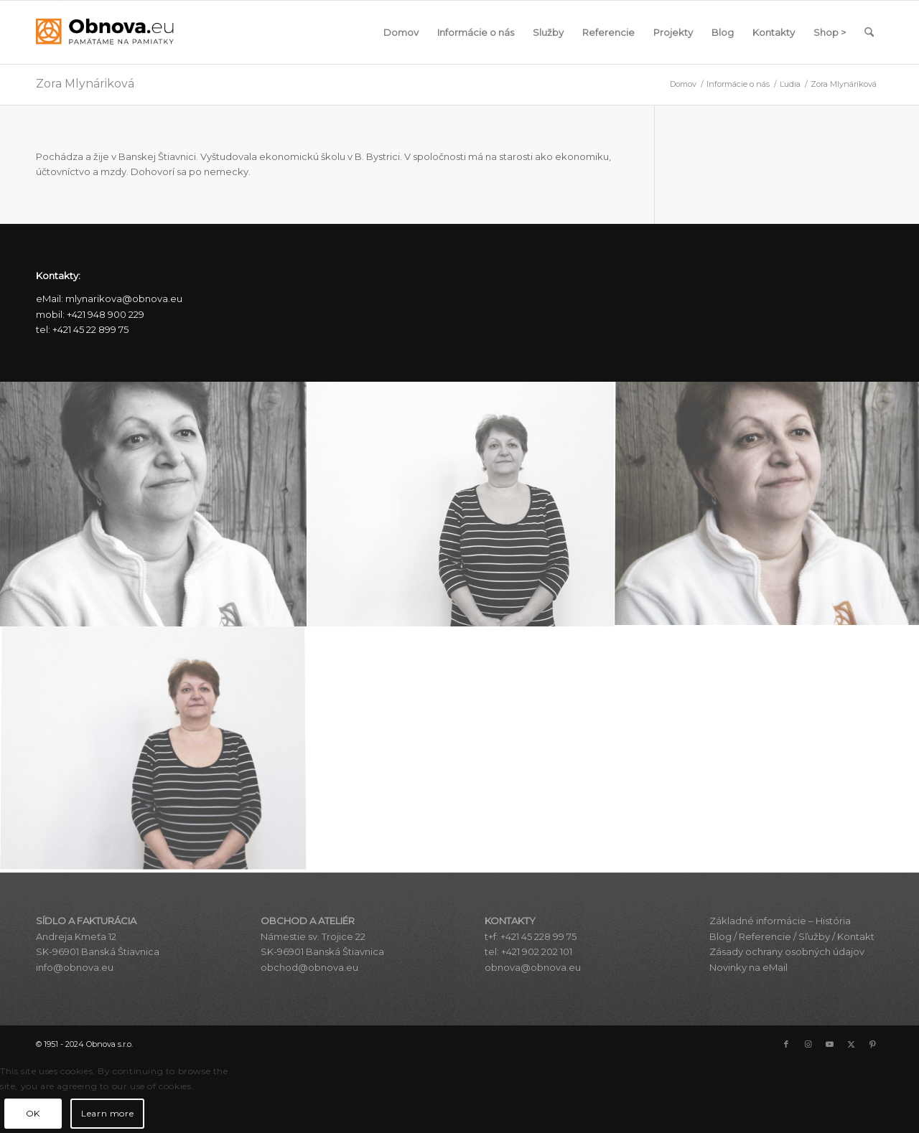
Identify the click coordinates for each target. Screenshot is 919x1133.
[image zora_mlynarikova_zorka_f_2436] (153, 750)
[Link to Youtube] (829, 1044)
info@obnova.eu (74, 967)
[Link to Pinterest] (872, 1044)
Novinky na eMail (748, 967)
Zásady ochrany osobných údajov (786, 951)
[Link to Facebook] (786, 1044)
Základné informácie (757, 920)
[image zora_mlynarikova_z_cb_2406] (153, 504)
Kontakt (855, 936)
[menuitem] (401, 32)
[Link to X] (851, 1044)
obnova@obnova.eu (533, 967)
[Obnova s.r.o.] (105, 32)
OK (33, 1113)
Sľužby (814, 936)
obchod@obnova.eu (309, 967)
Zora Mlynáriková (85, 83)
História (833, 920)
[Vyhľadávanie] (869, 32)
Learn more (107, 1113)
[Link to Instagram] (807, 1044)
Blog (720, 936)
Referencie (765, 936)
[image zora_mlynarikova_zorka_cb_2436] (461, 504)
